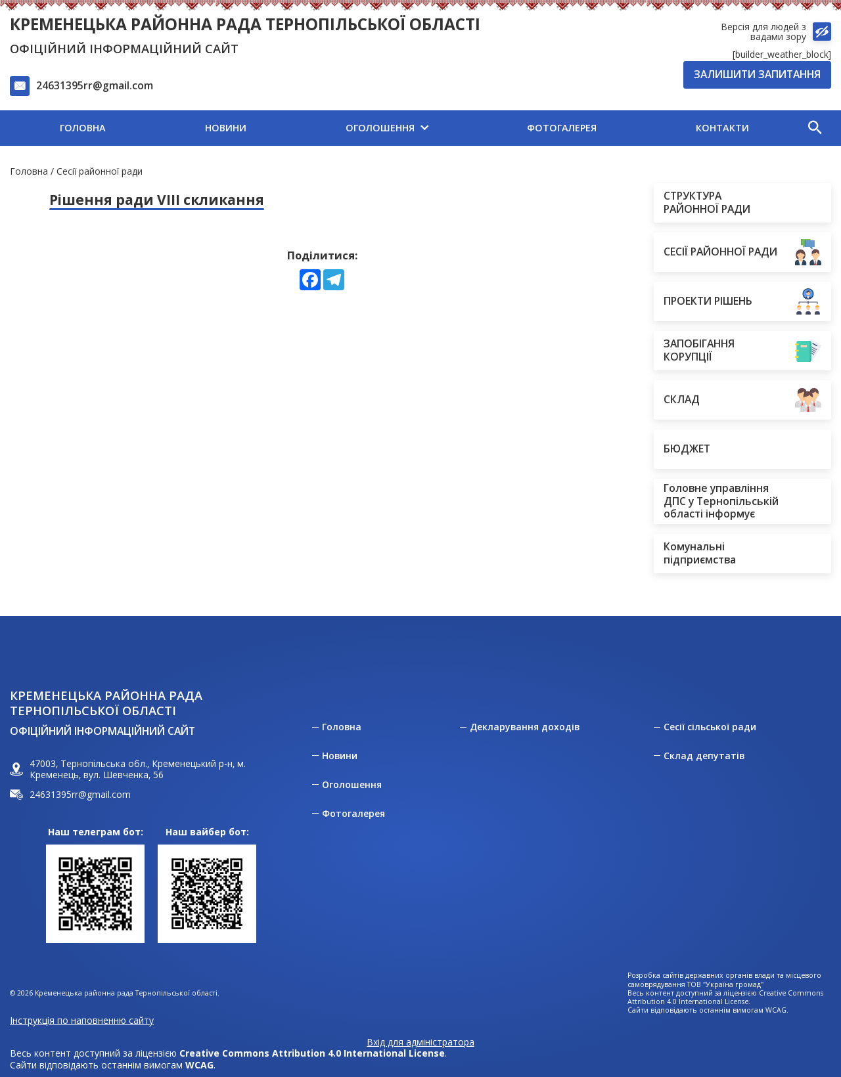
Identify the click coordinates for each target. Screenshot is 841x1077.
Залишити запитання (757, 74)
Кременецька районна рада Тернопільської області (245, 24)
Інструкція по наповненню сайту (82, 1020)
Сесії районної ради (100, 171)
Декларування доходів (525, 727)
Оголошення (352, 785)
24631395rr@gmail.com (94, 85)
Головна (29, 171)
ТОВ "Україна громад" (725, 984)
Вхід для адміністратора (420, 1042)
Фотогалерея (353, 814)
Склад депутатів (704, 756)
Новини (339, 756)
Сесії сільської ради (710, 727)
